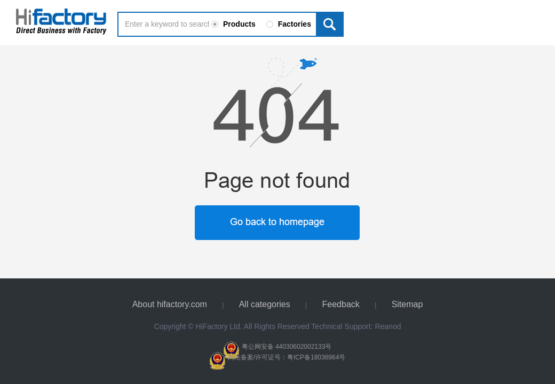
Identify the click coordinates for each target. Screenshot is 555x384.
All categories (264, 304)
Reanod (388, 326)
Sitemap (407, 304)
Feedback (341, 304)
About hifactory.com (169, 304)
